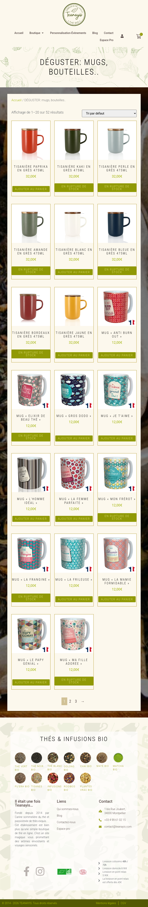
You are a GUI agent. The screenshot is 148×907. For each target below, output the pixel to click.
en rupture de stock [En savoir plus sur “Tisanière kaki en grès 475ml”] (73, 188)
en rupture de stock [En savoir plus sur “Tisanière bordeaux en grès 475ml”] (30, 354)
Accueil (16, 100)
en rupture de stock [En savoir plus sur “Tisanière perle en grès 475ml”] (117, 188)
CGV (123, 903)
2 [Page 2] (70, 701)
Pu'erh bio (22, 786)
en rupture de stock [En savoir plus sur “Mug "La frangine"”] (30, 598)
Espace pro (63, 828)
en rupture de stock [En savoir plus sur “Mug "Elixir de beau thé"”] (30, 437)
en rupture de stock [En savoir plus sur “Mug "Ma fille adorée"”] (73, 681)
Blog (59, 815)
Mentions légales (106, 903)
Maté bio (103, 766)
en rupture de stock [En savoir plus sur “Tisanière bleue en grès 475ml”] (117, 271)
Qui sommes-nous (67, 809)
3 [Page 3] (76, 701)
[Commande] (109, 113)
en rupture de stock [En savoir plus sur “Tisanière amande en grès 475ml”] (30, 271)
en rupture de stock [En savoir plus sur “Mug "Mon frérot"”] (117, 517)
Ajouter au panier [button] (31, 189)
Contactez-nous (66, 822)
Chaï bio (86, 766)
